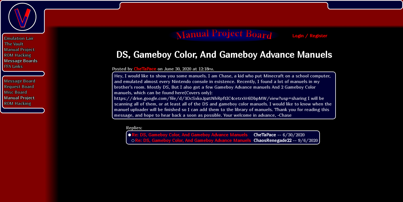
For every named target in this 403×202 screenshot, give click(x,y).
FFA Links (13, 66)
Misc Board (15, 92)
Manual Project (19, 49)
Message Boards (21, 60)
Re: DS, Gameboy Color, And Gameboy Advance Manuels (189, 134)
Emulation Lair (19, 38)
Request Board (19, 86)
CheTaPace (145, 69)
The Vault (14, 43)
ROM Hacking (17, 55)
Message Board (19, 80)
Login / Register (309, 35)
